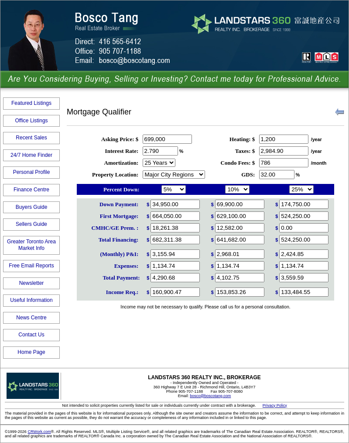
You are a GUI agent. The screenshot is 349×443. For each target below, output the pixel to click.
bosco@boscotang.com (210, 396)
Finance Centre (31, 190)
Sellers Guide (31, 224)
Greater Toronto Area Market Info (31, 245)
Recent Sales (31, 138)
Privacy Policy (275, 405)
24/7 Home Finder (31, 155)
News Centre (31, 318)
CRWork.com (39, 431)
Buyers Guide (32, 207)
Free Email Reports (31, 266)
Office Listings (31, 121)
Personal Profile (31, 172)
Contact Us (31, 335)
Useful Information (31, 300)
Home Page (31, 352)
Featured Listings (31, 103)
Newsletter (31, 283)
